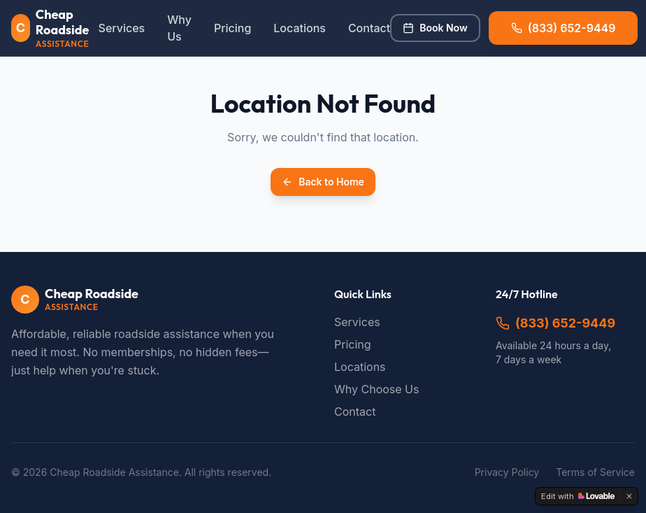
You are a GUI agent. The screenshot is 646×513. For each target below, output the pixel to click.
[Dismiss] (629, 496)
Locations (299, 28)
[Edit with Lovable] (578, 496)
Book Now (435, 28)
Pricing (232, 28)
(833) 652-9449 (555, 323)
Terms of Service (595, 472)
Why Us (179, 28)
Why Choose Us (376, 389)
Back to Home (323, 182)
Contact (369, 28)
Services (122, 28)
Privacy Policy (507, 472)
